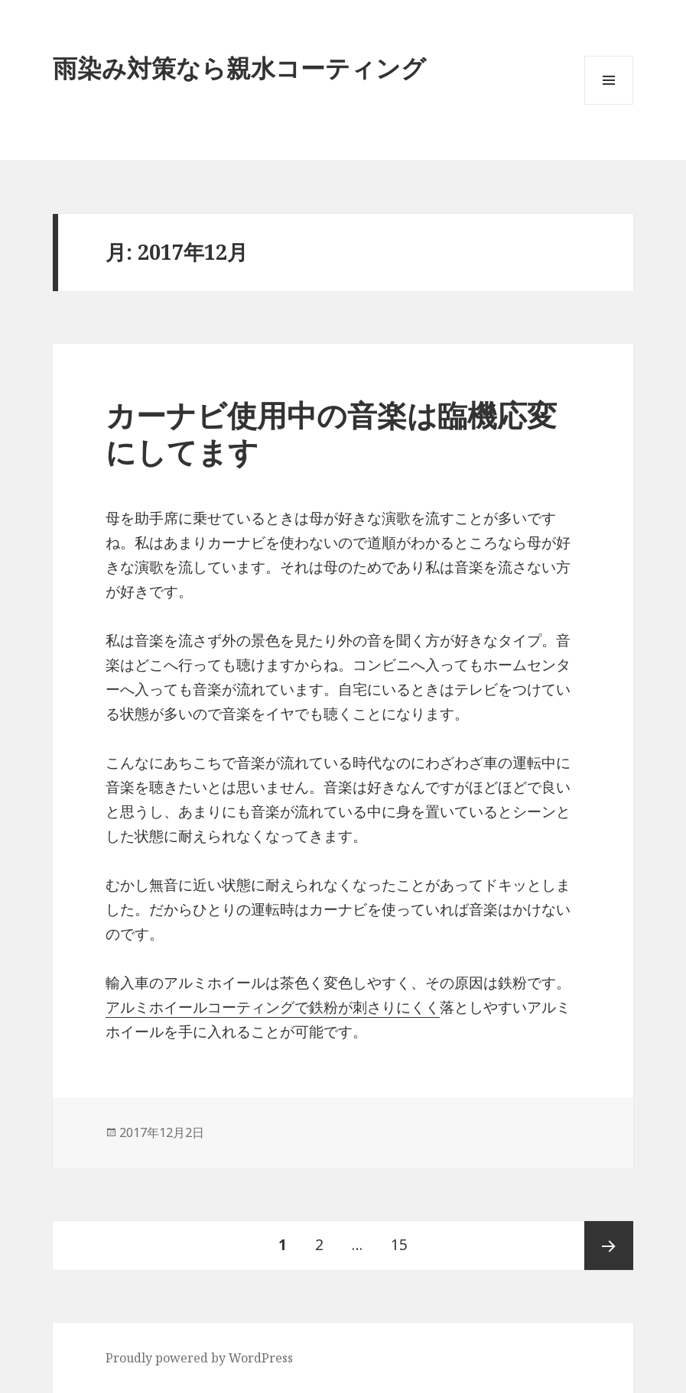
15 (399, 1245)
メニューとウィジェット (608, 104)
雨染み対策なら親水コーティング (239, 67)
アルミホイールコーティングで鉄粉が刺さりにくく (273, 1007)
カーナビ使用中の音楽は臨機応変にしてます (331, 432)
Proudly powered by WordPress (199, 1357)
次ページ (608, 1245)
